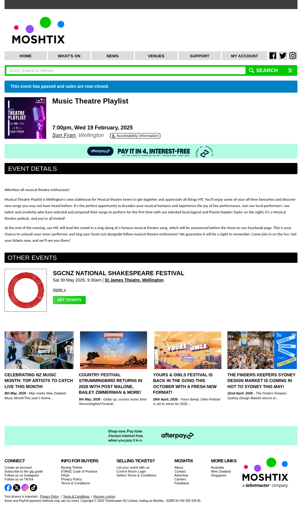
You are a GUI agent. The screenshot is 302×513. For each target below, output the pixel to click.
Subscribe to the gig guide (24, 471)
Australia (217, 467)
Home (26, 56)
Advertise (181, 475)
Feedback (181, 483)
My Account (244, 56)
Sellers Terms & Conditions (136, 475)
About (178, 467)
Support (199, 56)
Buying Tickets (71, 467)
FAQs (65, 475)
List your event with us (133, 467)
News (113, 56)
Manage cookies (104, 496)
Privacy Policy (71, 479)
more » (59, 289)
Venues (156, 56)
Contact (180, 471)
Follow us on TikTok (19, 479)
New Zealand (221, 471)
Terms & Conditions (75, 483)
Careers (180, 479)
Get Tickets (69, 300)
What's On (69, 56)
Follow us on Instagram (22, 475)
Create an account (18, 467)
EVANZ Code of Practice (79, 471)
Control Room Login (131, 471)
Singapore (218, 475)
